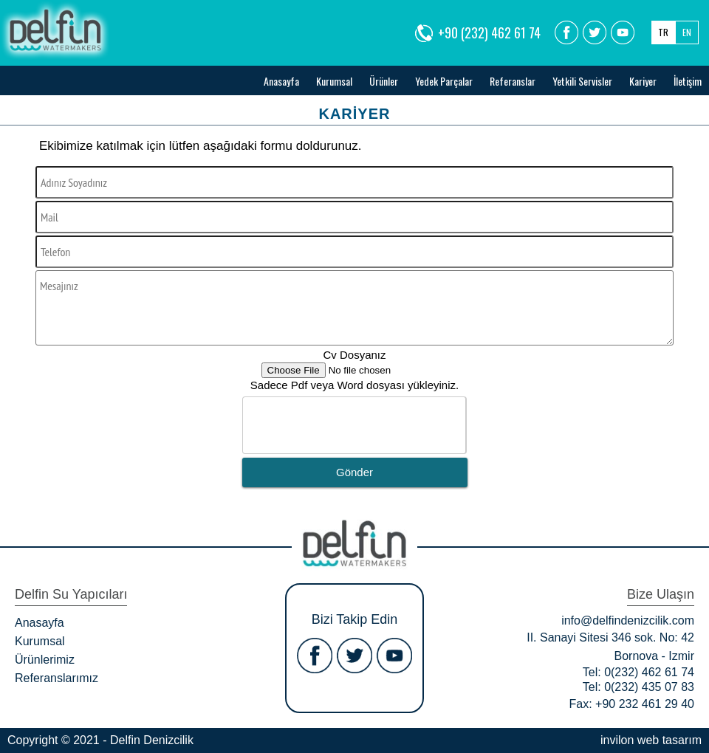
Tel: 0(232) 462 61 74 (638, 672)
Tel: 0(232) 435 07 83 (638, 687)
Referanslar (512, 81)
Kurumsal (334, 81)
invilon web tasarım (651, 740)
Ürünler (383, 81)
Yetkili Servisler (582, 81)
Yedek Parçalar (444, 81)
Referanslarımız (56, 678)
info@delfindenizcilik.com (627, 620)
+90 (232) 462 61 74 (489, 32)
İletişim (688, 81)
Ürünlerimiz (45, 659)
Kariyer (643, 81)
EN (686, 32)
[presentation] (355, 426)
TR (663, 32)
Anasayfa (281, 81)
